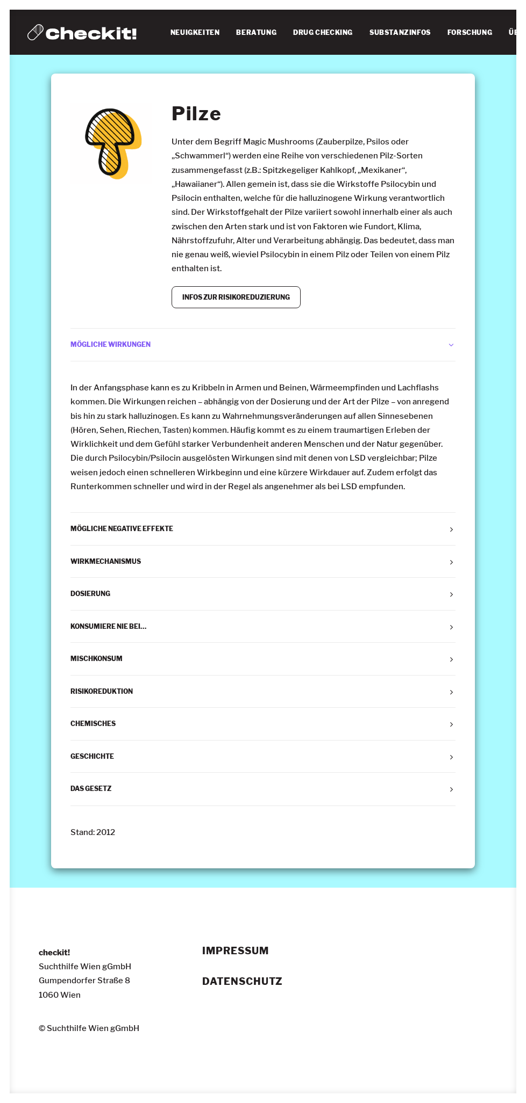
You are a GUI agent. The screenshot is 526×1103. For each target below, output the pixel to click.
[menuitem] (195, 32)
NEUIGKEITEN (195, 32)
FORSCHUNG (469, 32)
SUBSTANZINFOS (400, 32)
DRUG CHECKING (323, 32)
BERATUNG (256, 32)
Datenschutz (242, 982)
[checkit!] (82, 32)
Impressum (235, 951)
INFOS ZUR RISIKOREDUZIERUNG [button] (236, 297)
